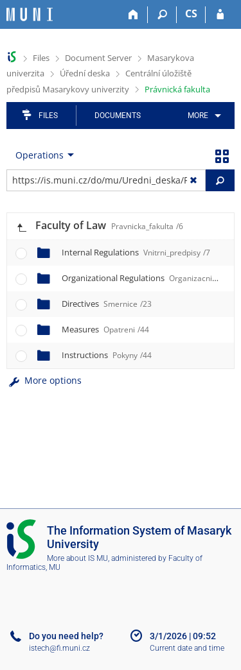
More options (44, 380)
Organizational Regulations (149, 278)
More (198, 115)
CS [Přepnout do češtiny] (191, 13)
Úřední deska (85, 73)
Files (41, 58)
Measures (105, 329)
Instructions (107, 355)
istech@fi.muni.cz (59, 648)
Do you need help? (66, 636)
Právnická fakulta (177, 89)
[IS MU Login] (220, 14)
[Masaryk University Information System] (29, 14)
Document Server (98, 58)
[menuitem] (202, 115)
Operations (39, 155)
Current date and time (187, 648)
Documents (117, 115)
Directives (107, 303)
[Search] (162, 14)
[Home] (133, 14)
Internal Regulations (136, 252)
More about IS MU (77, 558)
